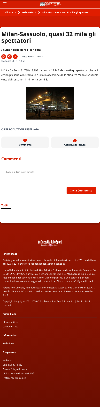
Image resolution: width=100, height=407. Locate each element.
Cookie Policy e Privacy (15, 369)
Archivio (7, 360)
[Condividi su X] (15, 56)
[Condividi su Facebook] (9, 56)
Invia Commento (81, 190)
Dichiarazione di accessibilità (18, 373)
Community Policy (12, 364)
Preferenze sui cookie (14, 377)
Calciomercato (10, 326)
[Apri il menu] (5, 4)
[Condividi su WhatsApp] (3, 56)
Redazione (8, 343)
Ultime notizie (10, 322)
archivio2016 (29, 12)
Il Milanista (9, 12)
